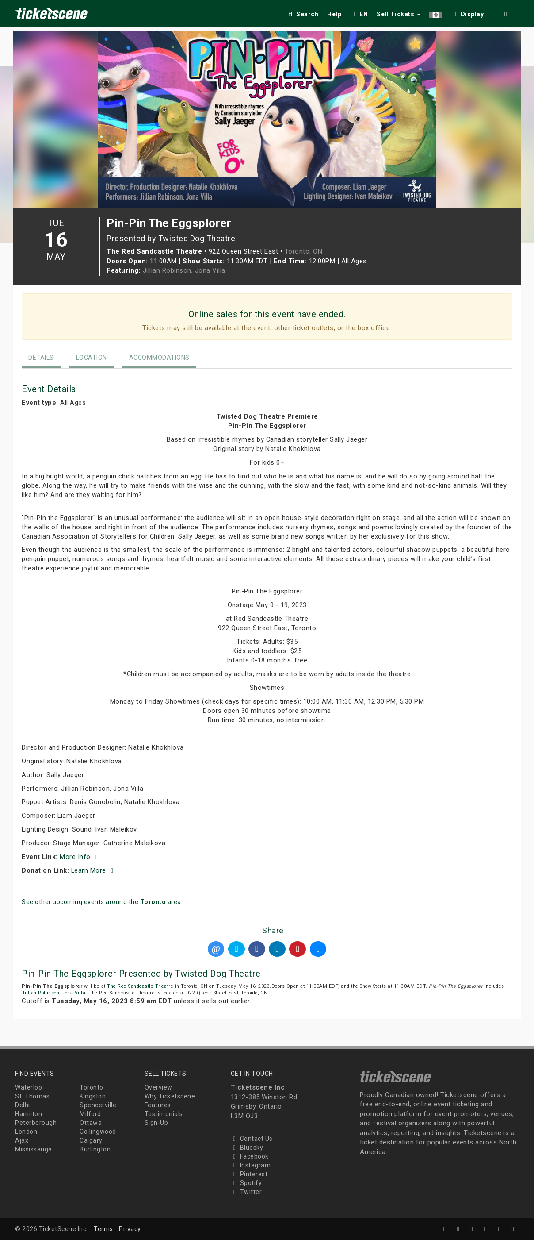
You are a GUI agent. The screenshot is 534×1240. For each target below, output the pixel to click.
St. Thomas (32, 1096)
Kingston (93, 1096)
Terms (103, 1228)
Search (302, 14)
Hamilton (28, 1113)
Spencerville (98, 1105)
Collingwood (98, 1131)
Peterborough (36, 1122)
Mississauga (33, 1149)
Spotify (246, 1182)
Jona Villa (210, 270)
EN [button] (359, 14)
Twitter (246, 1191)
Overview (158, 1087)
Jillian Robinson (167, 270)
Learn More (93, 870)
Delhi (22, 1105)
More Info (80, 857)
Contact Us (252, 1138)
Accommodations (159, 357)
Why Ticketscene (170, 1096)
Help (334, 14)
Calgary (91, 1140)
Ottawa (91, 1122)
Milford (90, 1113)
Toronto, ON (304, 251)
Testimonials (164, 1113)
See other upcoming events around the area (101, 901)
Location (91, 357)
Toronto (91, 1087)
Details (41, 357)
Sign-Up (156, 1122)
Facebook (250, 1156)
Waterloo (28, 1087)
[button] (436, 13)
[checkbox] (467, 13)
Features (158, 1105)
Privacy (130, 1228)
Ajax (21, 1140)
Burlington (95, 1149)
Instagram (251, 1165)
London (26, 1131)
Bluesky (247, 1147)
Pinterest (249, 1174)
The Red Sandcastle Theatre (140, 986)
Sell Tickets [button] (398, 14)
